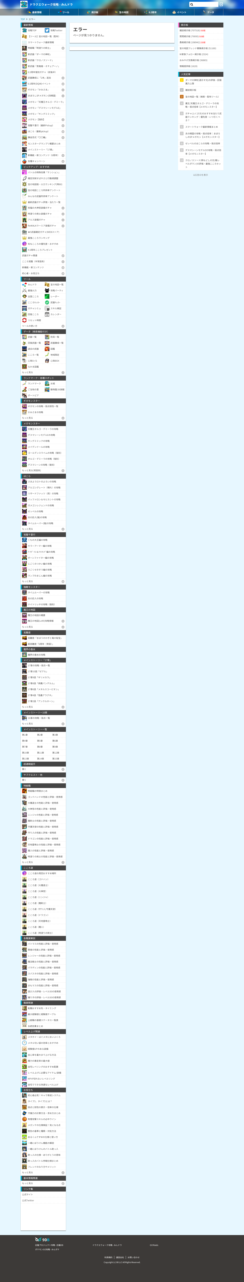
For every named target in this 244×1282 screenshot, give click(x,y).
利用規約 (108, 1257)
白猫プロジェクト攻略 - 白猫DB (49, 1245)
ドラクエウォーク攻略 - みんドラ (51, 4)
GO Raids (154, 1245)
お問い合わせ (134, 1257)
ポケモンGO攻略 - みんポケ (47, 1249)
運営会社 (120, 1257)
